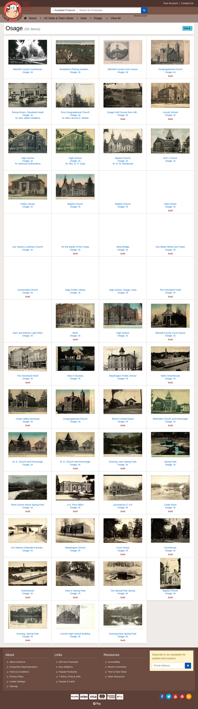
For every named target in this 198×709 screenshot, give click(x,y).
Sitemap (14, 686)
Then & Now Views (117, 672)
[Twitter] (169, 696)
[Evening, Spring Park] (27, 620)
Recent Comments (117, 667)
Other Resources (116, 676)
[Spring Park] (170, 448)
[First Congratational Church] (75, 100)
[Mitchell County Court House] (122, 55)
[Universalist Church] (27, 276)
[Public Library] (27, 190)
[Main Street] (170, 190)
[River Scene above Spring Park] (27, 491)
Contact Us (187, 3)
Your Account (170, 3)
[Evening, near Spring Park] (122, 448)
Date (187, 28)
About (9, 655)
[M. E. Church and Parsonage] (27, 448)
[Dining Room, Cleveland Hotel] (27, 100)
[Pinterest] (182, 696)
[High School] (27, 146)
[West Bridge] (122, 233)
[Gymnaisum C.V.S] (122, 491)
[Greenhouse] (27, 577)
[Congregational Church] (170, 55)
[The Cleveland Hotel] (170, 276)
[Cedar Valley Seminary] (27, 405)
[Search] (144, 10)
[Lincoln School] (170, 98)
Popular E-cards (67, 681)
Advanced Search (140, 16)
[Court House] (122, 534)
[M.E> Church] (170, 144)
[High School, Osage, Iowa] (122, 276)
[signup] (188, 666)
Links (58, 655)
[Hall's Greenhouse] (170, 362)
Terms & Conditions (19, 672)
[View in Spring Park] (75, 577)
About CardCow (17, 662)
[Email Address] (168, 666)
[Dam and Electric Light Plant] (27, 319)
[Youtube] (175, 696)
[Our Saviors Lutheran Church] (27, 233)
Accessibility (114, 662)
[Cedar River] (170, 491)
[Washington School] (75, 534)
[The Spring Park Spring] (122, 577)
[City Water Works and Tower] (170, 233)
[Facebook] (162, 696)
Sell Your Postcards (68, 662)
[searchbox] (109, 10)
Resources (111, 655)
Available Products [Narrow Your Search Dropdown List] (64, 10)
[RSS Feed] (189, 696)
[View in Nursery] (75, 362)
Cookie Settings (17, 681)
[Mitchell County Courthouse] (27, 55)
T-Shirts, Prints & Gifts (70, 676)
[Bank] (75, 319)
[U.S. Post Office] (75, 491)
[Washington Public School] (122, 362)
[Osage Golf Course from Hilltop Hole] (122, 98)
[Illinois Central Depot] (122, 405)
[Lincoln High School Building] (75, 620)
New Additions (66, 667)
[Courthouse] (170, 534)
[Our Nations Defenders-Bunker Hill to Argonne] (27, 534)
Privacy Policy (17, 676)
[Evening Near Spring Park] (122, 620)
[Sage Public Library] (75, 276)
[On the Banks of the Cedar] (75, 233)
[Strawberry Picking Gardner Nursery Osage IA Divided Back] (75, 55)
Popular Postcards (68, 672)
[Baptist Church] (122, 146)
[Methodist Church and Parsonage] (170, 405)
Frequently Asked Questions (23, 667)
